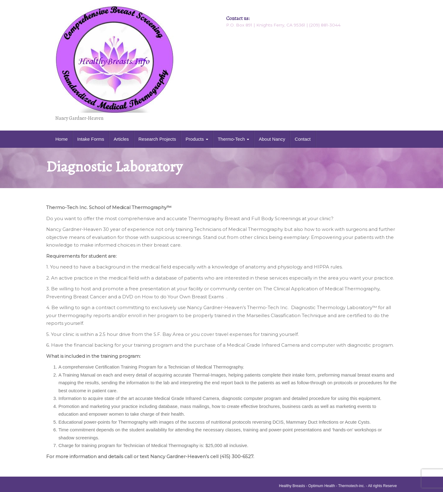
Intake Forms (90, 139)
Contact (303, 139)
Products (197, 139)
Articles (121, 139)
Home (61, 139)
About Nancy (272, 139)
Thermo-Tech (233, 139)
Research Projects (157, 139)
